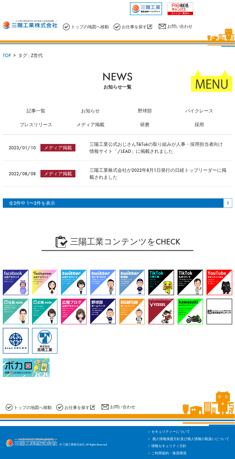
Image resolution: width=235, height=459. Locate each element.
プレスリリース (36, 125)
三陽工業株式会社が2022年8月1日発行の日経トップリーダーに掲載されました (157, 173)
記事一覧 (36, 111)
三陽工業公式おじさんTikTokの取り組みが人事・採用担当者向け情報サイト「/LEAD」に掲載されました (156, 147)
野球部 (145, 111)
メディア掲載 (90, 125)
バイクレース (199, 111)
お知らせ (90, 111)
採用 (199, 125)
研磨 (145, 125)
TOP (7, 55)
